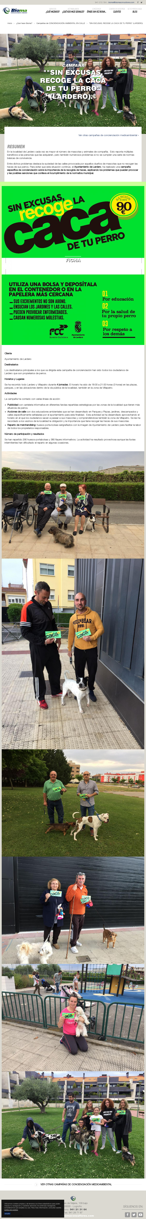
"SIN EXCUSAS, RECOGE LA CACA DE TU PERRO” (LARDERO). (116, 23)
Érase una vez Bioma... (96, 10)
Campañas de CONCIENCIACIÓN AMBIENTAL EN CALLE (60, 23)
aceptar (7, 1213)
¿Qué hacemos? (52, 10)
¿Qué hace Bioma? (24, 23)
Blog (135, 10)
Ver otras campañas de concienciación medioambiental (73, 1185)
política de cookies (11, 1210)
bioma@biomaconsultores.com (121, 2)
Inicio (10, 23)
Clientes (117, 10)
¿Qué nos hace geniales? (73, 10)
